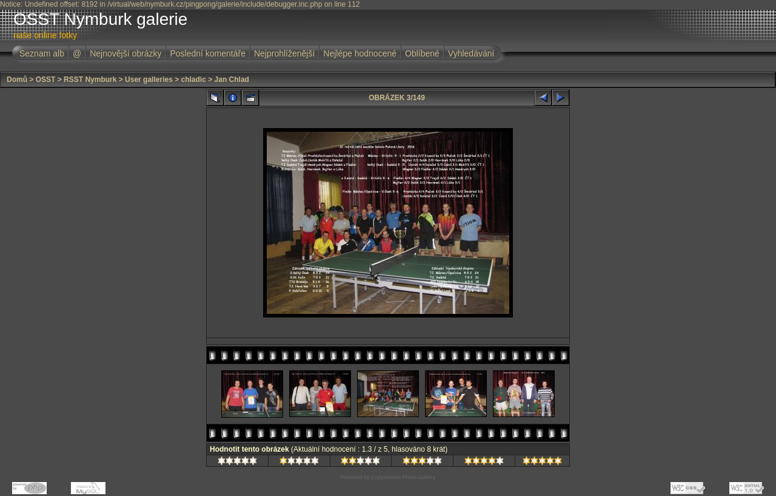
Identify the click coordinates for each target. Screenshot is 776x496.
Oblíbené (422, 53)
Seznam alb (41, 53)
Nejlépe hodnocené (359, 53)
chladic (193, 79)
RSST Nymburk (90, 79)
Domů (17, 79)
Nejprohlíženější (284, 53)
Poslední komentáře (208, 53)
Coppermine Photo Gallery (403, 477)
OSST (46, 79)
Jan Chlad (232, 79)
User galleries (149, 79)
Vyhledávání (471, 53)
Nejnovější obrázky (125, 53)
